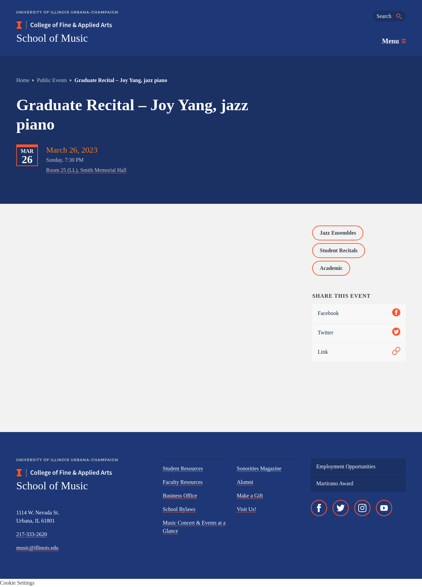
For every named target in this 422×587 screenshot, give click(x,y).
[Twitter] (341, 508)
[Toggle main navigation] (394, 41)
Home (22, 80)
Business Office (180, 495)
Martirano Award (334, 483)
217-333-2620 (31, 534)
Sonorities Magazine (259, 468)
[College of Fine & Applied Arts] (84, 25)
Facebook (359, 313)
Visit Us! (246, 509)
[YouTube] (384, 508)
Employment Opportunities (346, 466)
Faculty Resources (183, 482)
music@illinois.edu (37, 548)
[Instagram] (362, 508)
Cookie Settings (17, 583)
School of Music (52, 38)
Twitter (359, 333)
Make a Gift (250, 495)
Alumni (245, 482)
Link (359, 352)
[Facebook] (319, 508)
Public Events (52, 80)
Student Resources (183, 468)
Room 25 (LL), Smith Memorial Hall (86, 170)
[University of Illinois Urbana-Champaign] (67, 17)
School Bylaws (179, 509)
